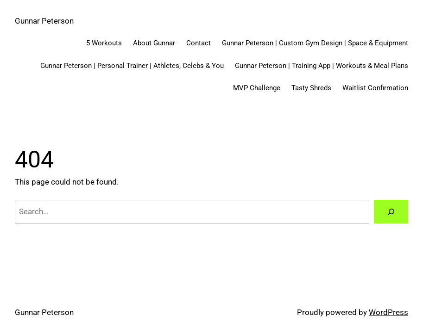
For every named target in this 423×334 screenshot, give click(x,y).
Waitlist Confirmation (375, 88)
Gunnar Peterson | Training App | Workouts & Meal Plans (321, 66)
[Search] (391, 211)
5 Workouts (104, 43)
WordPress (388, 312)
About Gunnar (154, 43)
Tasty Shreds (311, 88)
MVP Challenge (256, 88)
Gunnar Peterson (44, 20)
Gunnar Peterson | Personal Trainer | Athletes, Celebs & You (132, 66)
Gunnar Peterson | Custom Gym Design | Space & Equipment (315, 43)
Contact (198, 43)
